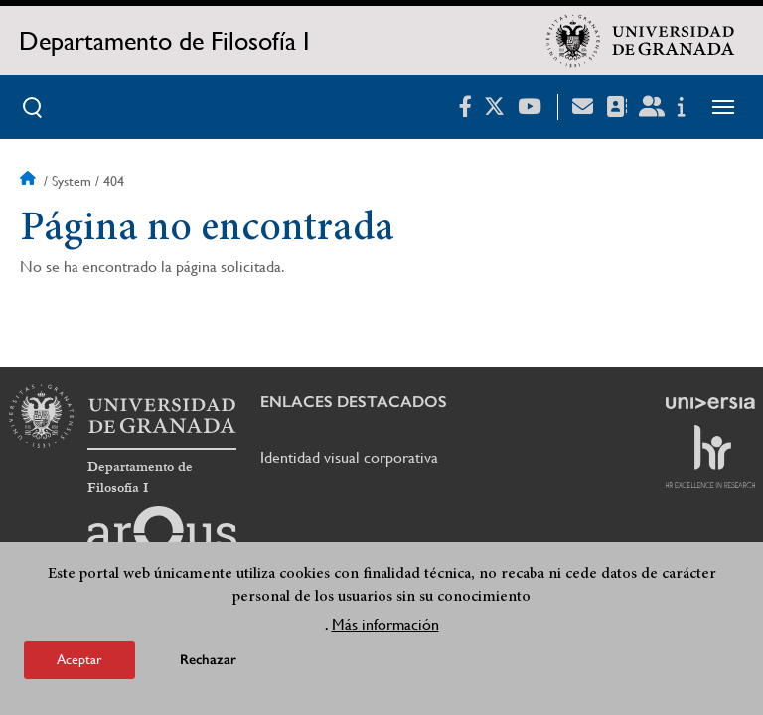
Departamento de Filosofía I (164, 41)
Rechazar (208, 659)
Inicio (30, 181)
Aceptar (79, 659)
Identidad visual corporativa (349, 457)
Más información (385, 624)
